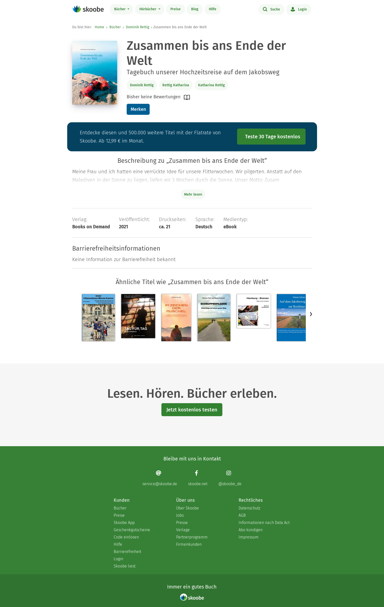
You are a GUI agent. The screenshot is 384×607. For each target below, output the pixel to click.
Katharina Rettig (211, 85)
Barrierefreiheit (127, 551)
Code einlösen (126, 537)
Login (299, 9)
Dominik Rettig (137, 27)
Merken (138, 109)
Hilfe (212, 9)
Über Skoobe (187, 508)
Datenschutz (249, 508)
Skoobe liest (124, 566)
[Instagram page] (230, 478)
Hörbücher (148, 9)
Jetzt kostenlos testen (191, 410)
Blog (194, 9)
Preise (175, 9)
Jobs (180, 515)
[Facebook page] (197, 478)
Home (99, 27)
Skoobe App (124, 522)
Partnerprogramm (192, 537)
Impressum (249, 537)
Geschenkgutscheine (132, 529)
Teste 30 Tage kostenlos (272, 137)
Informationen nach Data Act (264, 522)
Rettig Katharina (175, 85)
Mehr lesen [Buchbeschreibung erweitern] (193, 194)
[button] (311, 313)
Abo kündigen (251, 529)
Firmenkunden (189, 544)
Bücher (120, 9)
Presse (182, 522)
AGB (242, 515)
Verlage (183, 529)
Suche (271, 9)
